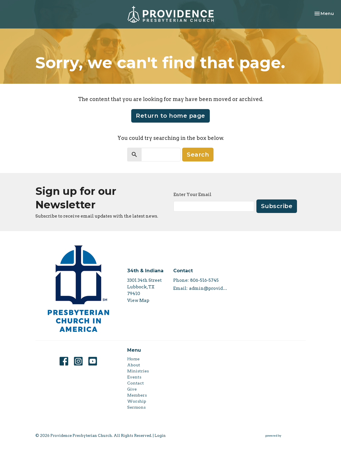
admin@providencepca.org (209, 288)
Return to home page (170, 115)
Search (198, 154)
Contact (135, 383)
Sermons (136, 407)
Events (134, 377)
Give (132, 389)
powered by (285, 435)
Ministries (138, 371)
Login (160, 435)
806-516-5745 (204, 280)
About (133, 365)
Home (133, 359)
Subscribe (277, 206)
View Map (138, 300)
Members (137, 395)
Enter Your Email (193, 194)
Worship (136, 401)
